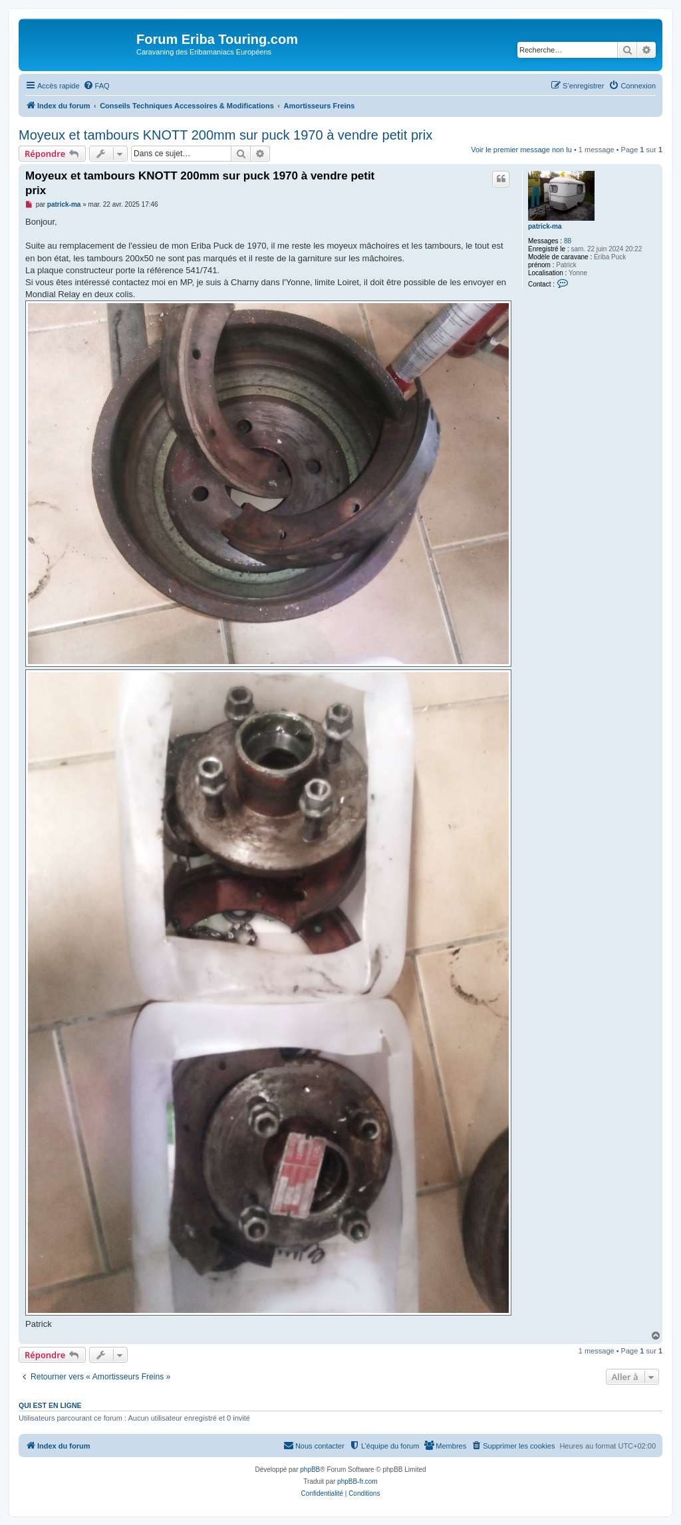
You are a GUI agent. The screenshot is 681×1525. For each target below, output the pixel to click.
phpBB (310, 1469)
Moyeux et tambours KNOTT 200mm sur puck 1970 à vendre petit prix (225, 135)
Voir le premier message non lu (521, 150)
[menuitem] (96, 86)
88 (567, 241)
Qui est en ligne (50, 1405)
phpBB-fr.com (357, 1481)
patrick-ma (545, 226)
